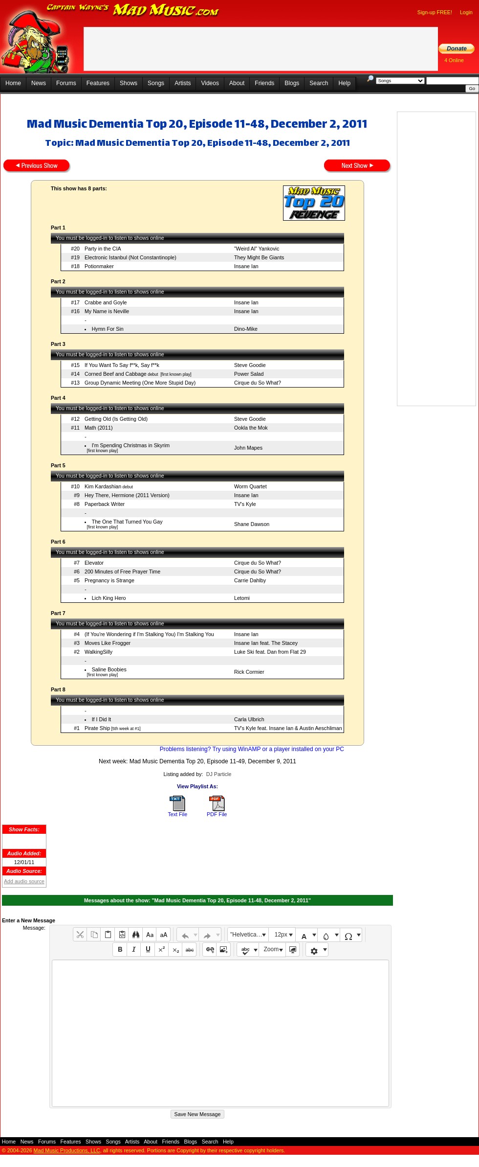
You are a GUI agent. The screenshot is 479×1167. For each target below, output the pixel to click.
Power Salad (248, 374)
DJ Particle (219, 774)
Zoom (271, 949)
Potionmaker (99, 266)
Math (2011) (98, 428)
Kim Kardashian (103, 486)
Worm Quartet (250, 486)
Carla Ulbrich (249, 719)
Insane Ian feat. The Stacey (266, 643)
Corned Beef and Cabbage (116, 374)
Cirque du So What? (257, 383)
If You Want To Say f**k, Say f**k (122, 365)
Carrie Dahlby (250, 580)
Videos (209, 83)
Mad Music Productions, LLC (67, 1150)
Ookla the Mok (251, 428)
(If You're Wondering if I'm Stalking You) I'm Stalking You (149, 634)
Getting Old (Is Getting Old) (116, 419)
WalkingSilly (98, 652)
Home (13, 83)
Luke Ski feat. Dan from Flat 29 (270, 652)
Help (344, 83)
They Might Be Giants (259, 257)
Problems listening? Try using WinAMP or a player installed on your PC (252, 749)
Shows (128, 83)
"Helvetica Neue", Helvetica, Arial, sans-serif (249, 934)
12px (281, 934)
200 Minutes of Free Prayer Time (122, 571)
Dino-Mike (246, 329)
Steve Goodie (250, 365)
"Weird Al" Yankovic (256, 249)
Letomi (242, 598)
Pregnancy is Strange (109, 580)
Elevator (94, 563)
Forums (66, 83)
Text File (177, 814)
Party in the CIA (103, 249)
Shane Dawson (251, 524)
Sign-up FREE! (434, 12)
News (38, 83)
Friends (264, 83)
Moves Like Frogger (108, 643)
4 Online (454, 60)
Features (98, 83)
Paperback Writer (105, 504)
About (236, 83)
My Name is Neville (107, 311)
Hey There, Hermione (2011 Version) (127, 495)
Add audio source (24, 881)
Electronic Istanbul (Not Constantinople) (130, 257)
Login (466, 12)
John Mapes (248, 448)
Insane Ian (246, 266)
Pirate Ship (97, 728)
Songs (156, 83)
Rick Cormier (249, 672)
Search (318, 83)
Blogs (291, 83)
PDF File (217, 814)
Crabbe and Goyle (106, 302)
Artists (182, 83)
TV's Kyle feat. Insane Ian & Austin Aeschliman (288, 728)
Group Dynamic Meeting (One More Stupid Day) (140, 383)
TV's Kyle (245, 504)
